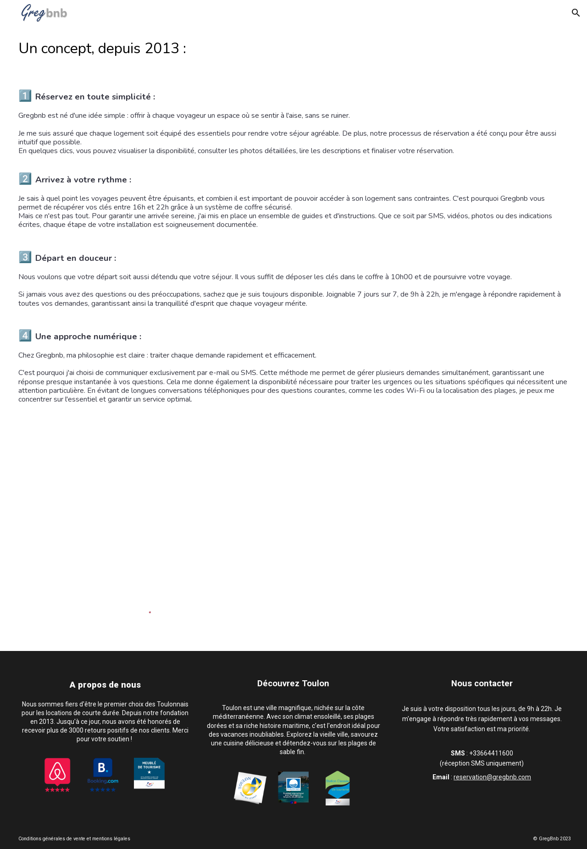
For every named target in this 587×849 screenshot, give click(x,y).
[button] (576, 13)
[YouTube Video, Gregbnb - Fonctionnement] (294, 508)
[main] (294, 218)
